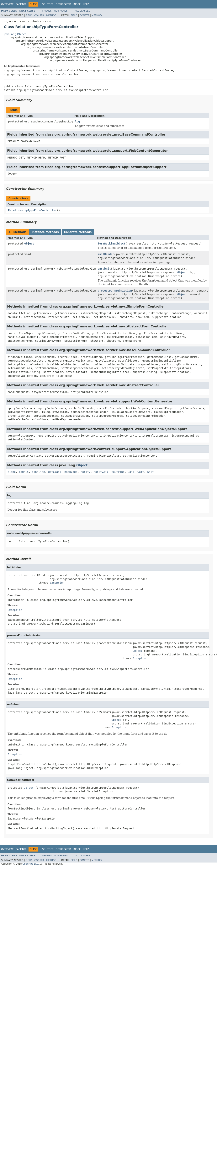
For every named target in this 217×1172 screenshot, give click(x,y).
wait (131, 471)
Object (29, 243)
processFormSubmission (115, 290)
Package (21, 4)
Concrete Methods (78, 232)
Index (77, 4)
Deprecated (63, 4)
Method (51, 15)
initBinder (106, 254)
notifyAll (101, 471)
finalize (38, 471)
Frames (47, 10)
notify (85, 471)
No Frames (61, 10)
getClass (54, 471)
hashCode (70, 471)
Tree (50, 4)
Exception (57, 582)
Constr (39, 15)
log (77, 121)
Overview (7, 4)
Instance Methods (45, 232)
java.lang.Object (15, 34)
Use (42, 4)
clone (12, 471)
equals (24, 471)
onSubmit (104, 268)
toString (118, 471)
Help (86, 4)
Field (28, 15)
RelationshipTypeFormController (32, 210)
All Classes (82, 10)
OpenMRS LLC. (30, 864)
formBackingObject (111, 243)
